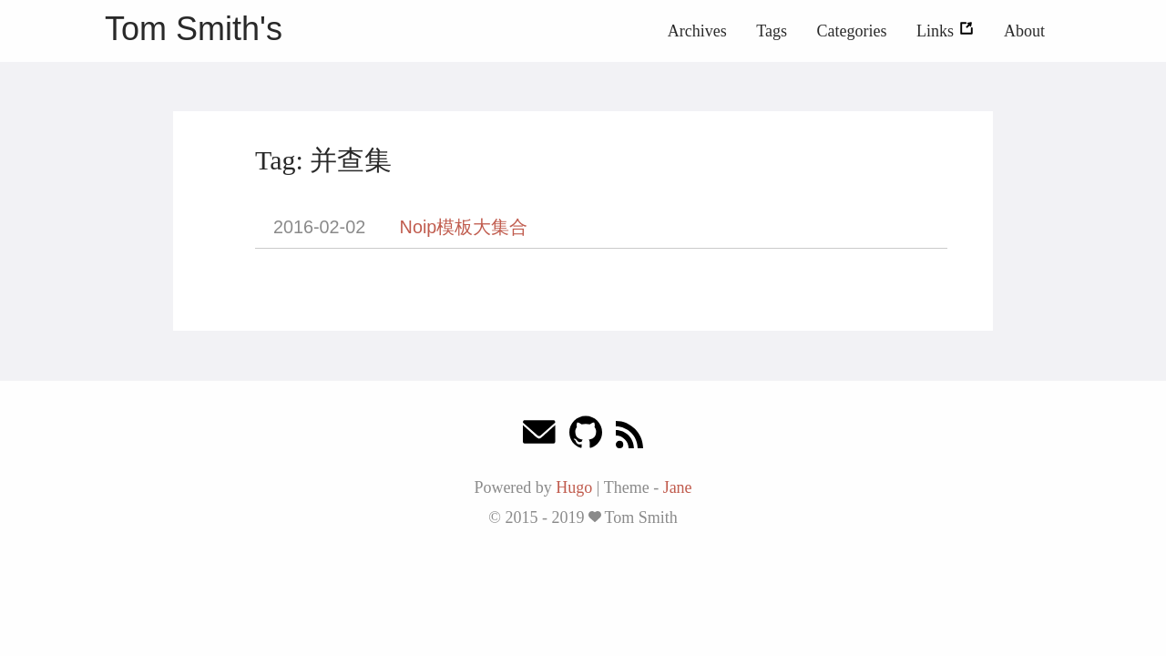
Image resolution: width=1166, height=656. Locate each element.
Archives (697, 31)
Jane (677, 487)
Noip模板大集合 (464, 227)
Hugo (574, 487)
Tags (771, 31)
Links (945, 31)
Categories (852, 31)
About (1024, 31)
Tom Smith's (193, 28)
